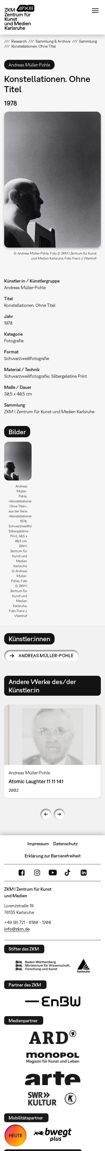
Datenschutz (65, 843)
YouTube (52, 873)
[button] (52, 180)
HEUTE (15, 1135)
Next (59, 814)
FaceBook (21, 873)
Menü (95, 10)
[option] (20, 532)
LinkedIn (83, 873)
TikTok (68, 873)
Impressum (38, 843)
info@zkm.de (17, 928)
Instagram (37, 873)
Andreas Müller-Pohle (46, 655)
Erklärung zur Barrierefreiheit (53, 855)
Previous (46, 814)
